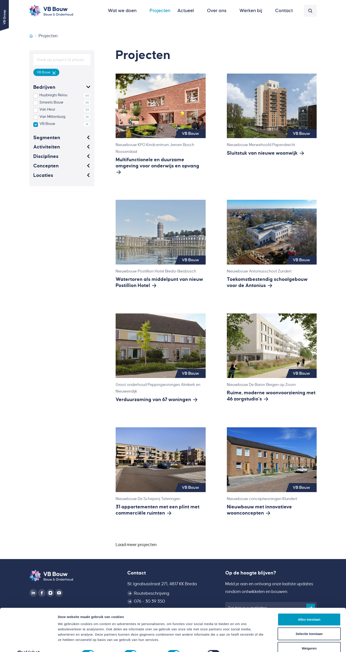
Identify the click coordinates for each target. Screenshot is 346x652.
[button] (125, 11)
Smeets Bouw (51, 102)
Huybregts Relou (53, 95)
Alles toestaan (309, 609)
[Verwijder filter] (54, 72)
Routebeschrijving (151, 593)
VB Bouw (47, 124)
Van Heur (47, 109)
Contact (136, 573)
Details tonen (238, 643)
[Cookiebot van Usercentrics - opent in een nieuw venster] (28, 643)
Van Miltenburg (52, 117)
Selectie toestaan (309, 623)
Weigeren (309, 637)
